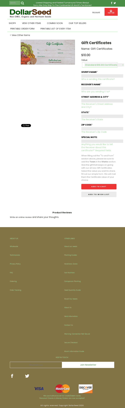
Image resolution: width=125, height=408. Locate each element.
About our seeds (70, 246)
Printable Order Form (22, 28)
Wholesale (14, 246)
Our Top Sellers (77, 23)
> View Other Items (20, 35)
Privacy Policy (15, 264)
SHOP (11, 23)
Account (96, 12)
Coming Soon (55, 23)
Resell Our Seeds (71, 299)
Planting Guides (70, 255)
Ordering (13, 281)
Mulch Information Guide (74, 351)
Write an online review (21, 217)
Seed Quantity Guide (72, 290)
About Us (67, 307)
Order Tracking (15, 290)
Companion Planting (72, 281)
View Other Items (31, 23)
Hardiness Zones (71, 264)
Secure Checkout (71, 342)
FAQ (11, 273)
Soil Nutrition (69, 273)
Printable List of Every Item (56, 28)
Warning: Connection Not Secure (77, 334)
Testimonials (15, 255)
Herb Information (71, 316)
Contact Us (68, 325)
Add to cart (98, 186)
